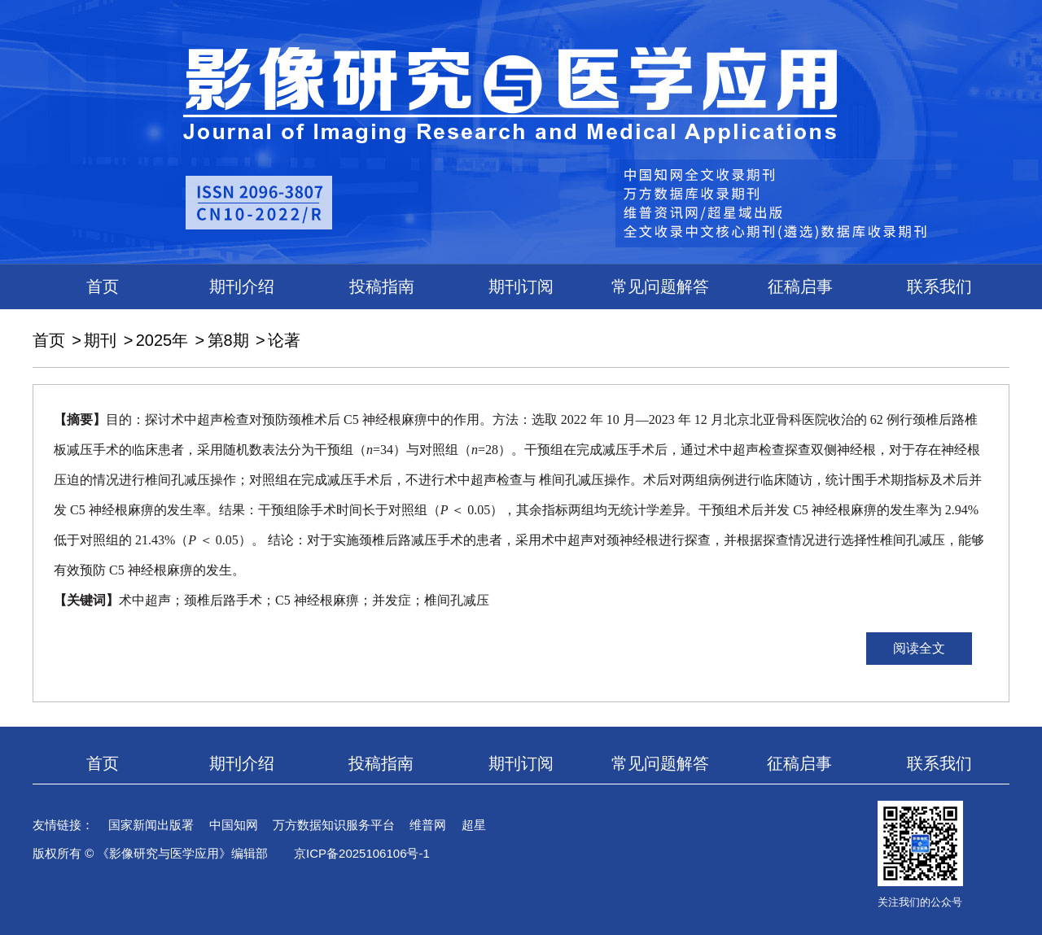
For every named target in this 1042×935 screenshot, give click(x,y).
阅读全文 (919, 648)
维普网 (427, 825)
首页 (102, 286)
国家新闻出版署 (151, 825)
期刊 (100, 340)
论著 (284, 340)
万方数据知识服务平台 (334, 825)
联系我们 (939, 286)
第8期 (228, 340)
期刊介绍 (241, 286)
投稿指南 (381, 286)
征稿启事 (800, 286)
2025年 (162, 340)
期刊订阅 (521, 286)
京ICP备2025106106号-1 (362, 853)
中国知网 (233, 825)
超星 (474, 825)
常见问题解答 (660, 286)
